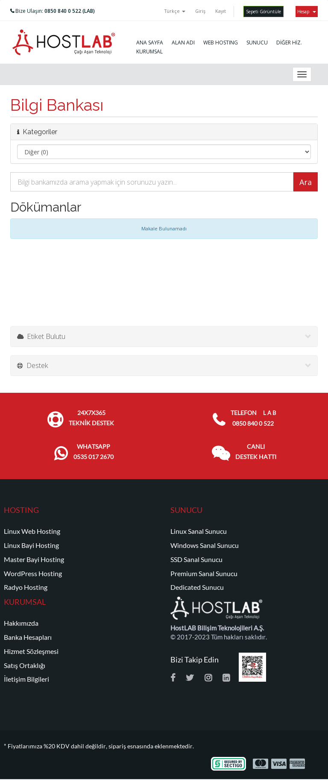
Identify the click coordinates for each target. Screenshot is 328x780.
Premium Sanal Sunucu (203, 573)
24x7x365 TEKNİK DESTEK (91, 418)
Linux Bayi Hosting (31, 545)
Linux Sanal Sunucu (198, 531)
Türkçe (174, 11)
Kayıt (220, 11)
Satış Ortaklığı (24, 665)
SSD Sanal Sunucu (196, 559)
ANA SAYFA (149, 42)
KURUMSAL (149, 51)
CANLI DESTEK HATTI (255, 451)
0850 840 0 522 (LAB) (69, 11)
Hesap (306, 12)
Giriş (200, 11)
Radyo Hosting (25, 587)
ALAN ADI (183, 42)
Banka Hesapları (28, 637)
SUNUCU (257, 42)
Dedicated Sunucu (197, 587)
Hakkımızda (21, 623)
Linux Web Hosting (32, 531)
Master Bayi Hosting (34, 559)
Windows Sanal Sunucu (204, 545)
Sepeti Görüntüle (263, 12)
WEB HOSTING (220, 42)
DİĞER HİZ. (289, 42)
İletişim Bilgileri (26, 679)
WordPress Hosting (33, 573)
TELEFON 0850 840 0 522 (253, 418)
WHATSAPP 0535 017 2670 (93, 451)
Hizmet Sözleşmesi (31, 651)
